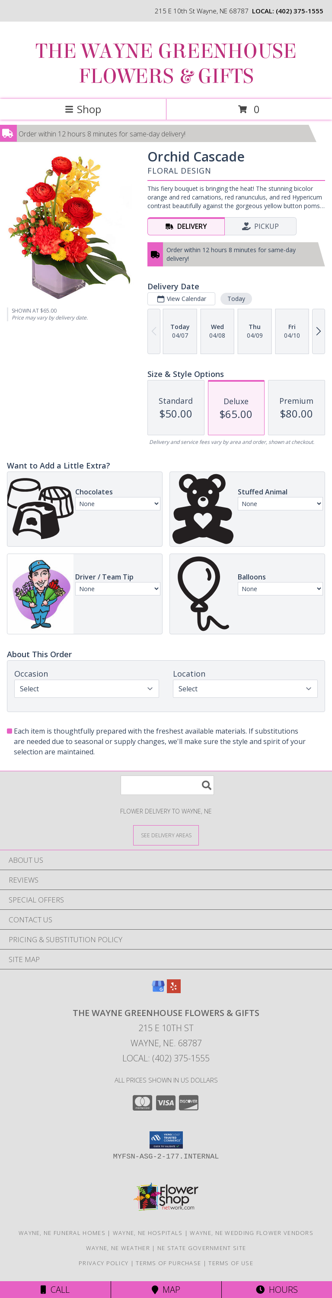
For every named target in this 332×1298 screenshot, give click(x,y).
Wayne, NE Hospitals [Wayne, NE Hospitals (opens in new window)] (148, 1233)
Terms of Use (230, 1263)
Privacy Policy (103, 1263)
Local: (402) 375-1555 (166, 1058)
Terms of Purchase (168, 1263)
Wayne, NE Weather (118, 1248)
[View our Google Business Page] (158, 990)
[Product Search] (167, 785)
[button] (166, 1140)
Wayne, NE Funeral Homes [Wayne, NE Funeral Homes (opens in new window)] (62, 1233)
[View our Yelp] (174, 990)
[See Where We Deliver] (166, 835)
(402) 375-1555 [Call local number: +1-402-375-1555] (299, 10)
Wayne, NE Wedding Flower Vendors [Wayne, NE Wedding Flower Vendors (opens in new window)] (251, 1233)
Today (236, 298)
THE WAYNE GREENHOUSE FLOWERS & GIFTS (166, 64)
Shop (83, 109)
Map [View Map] (166, 1289)
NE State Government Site (201, 1248)
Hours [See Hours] (277, 1289)
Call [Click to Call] (55, 1289)
